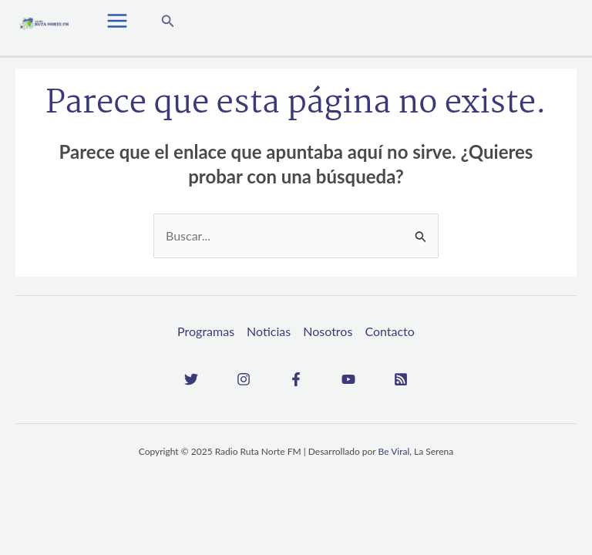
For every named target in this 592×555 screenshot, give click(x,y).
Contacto (390, 331)
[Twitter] (191, 379)
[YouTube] (348, 379)
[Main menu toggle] (117, 21)
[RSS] (401, 379)
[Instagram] (244, 379)
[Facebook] (296, 379)
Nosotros (327, 331)
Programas (205, 331)
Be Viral (394, 451)
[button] (168, 21)
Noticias (269, 331)
